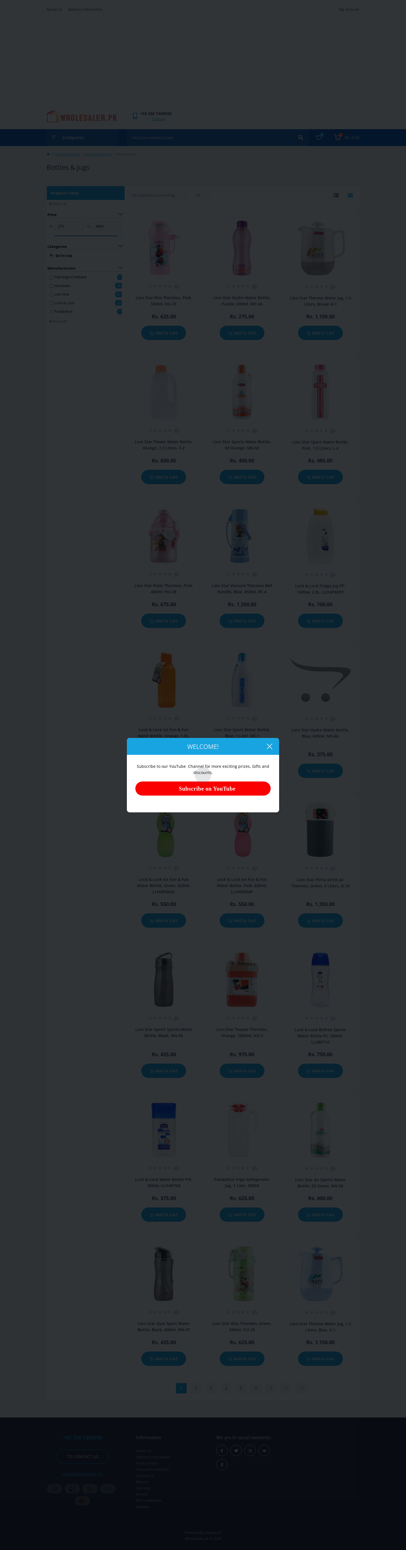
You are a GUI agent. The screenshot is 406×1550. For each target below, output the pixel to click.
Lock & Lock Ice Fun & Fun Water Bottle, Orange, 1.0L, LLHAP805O (164, 736)
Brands (142, 1494)
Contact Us (145, 1475)
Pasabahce (63, 311)
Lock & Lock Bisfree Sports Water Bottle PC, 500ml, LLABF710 (320, 1036)
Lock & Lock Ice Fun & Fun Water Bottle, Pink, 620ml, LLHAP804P (242, 885)
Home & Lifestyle (67, 154)
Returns (142, 1481)
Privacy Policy (147, 1463)
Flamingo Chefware (70, 276)
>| (302, 1388)
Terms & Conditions (152, 1469)
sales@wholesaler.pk (82, 1473)
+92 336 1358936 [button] (82, 1437)
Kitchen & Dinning (98, 154)
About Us (54, 9)
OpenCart (213, 1532)
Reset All (58, 203)
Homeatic (62, 285)
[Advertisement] (203, 67)
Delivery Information (85, 9)
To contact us (82, 1456)
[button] (156, 113)
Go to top (64, 255)
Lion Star (61, 294)
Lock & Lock (64, 302)
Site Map (143, 1488)
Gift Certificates (149, 1500)
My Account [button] (349, 9)
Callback (159, 119)
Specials (142, 1506)
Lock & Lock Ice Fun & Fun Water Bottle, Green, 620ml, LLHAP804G (163, 885)
